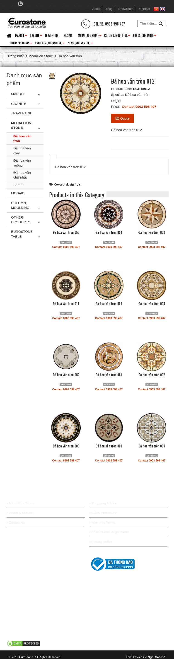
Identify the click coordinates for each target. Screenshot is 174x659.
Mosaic (68, 35)
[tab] (52, 156)
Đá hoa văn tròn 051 (109, 374)
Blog (109, 9)
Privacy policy (100, 542)
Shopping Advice (103, 503)
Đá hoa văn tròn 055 (66, 232)
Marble (21, 36)
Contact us (16, 522)
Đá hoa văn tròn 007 (151, 374)
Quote (122, 118)
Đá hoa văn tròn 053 (151, 232)
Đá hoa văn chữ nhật (22, 175)
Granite (36, 36)
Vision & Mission (20, 513)
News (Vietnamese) (80, 43)
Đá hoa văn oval (22, 150)
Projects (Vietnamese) (50, 43)
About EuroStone (20, 503)
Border (18, 185)
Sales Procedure (102, 513)
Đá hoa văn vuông (22, 162)
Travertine (51, 35)
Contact (144, 9)
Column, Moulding (117, 36)
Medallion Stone (90, 36)
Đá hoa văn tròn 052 (66, 374)
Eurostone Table (144, 36)
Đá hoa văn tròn (22, 138)
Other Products (21, 43)
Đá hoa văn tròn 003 (66, 445)
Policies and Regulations (108, 532)
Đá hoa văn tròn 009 (109, 303)
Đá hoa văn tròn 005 (151, 445)
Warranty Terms (102, 522)
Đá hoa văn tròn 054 (109, 232)
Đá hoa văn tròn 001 (109, 445)
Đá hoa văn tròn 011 (66, 303)
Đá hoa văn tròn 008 (151, 303)
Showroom (125, 9)
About (96, 9)
